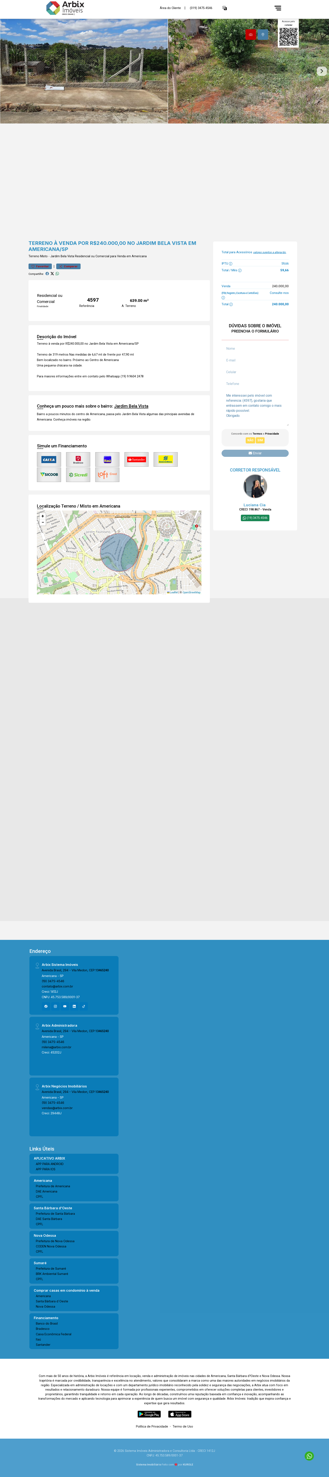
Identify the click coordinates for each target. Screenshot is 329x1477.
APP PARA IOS (45, 1169)
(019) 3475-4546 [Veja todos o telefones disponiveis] (201, 8)
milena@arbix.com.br (56, 1047)
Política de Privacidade (152, 1426)
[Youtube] (65, 1006)
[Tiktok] (84, 1006)
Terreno (34, 256)
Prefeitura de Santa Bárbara (55, 1213)
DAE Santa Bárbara (49, 1219)
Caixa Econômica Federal (53, 1334)
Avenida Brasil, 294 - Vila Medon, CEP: (75, 970)
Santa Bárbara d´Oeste (52, 1301)
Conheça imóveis (65, 419)
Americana (43, 1296)
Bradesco (43, 1328)
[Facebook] (46, 1006)
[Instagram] (55, 1006)
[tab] (250, 34)
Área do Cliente (170, 8)
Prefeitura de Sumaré (51, 1268)
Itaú (38, 1339)
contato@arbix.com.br (57, 986)
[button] (225, 8)
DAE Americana (46, 1191)
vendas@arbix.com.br (57, 1108)
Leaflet (172, 592)
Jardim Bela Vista (62, 256)
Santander (43, 1344)
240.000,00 (280, 286)
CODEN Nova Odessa (51, 1246)
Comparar (68, 266)
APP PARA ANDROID (50, 1164)
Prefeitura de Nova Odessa (55, 1241)
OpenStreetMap (191, 592)
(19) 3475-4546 (53, 981)
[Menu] (278, 8)
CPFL (39, 1196)
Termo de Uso (182, 1426)
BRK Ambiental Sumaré (52, 1274)
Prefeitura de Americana (53, 1186)
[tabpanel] (164, 71)
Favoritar (40, 266)
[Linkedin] (74, 1006)
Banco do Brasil (47, 1323)
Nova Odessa (45, 1306)
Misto (44, 256)
